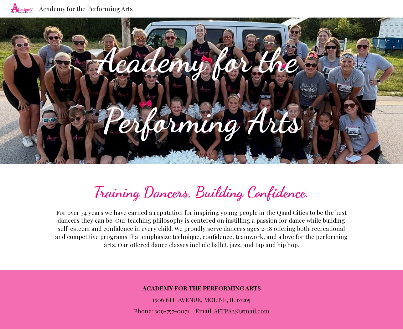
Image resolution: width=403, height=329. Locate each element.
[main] (201, 91)
